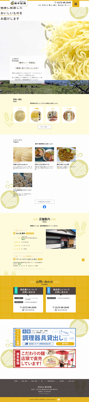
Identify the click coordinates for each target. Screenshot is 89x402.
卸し (56, 5)
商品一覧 (46, 5)
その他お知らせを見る (44, 201)
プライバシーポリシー (44, 393)
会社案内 (62, 5)
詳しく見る (44, 127)
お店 (51, 5)
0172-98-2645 (64, 2)
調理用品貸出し (51, 381)
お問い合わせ (71, 381)
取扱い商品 (24, 381)
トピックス (68, 5)
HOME (39, 5)
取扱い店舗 (34, 381)
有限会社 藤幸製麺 (39, 399)
